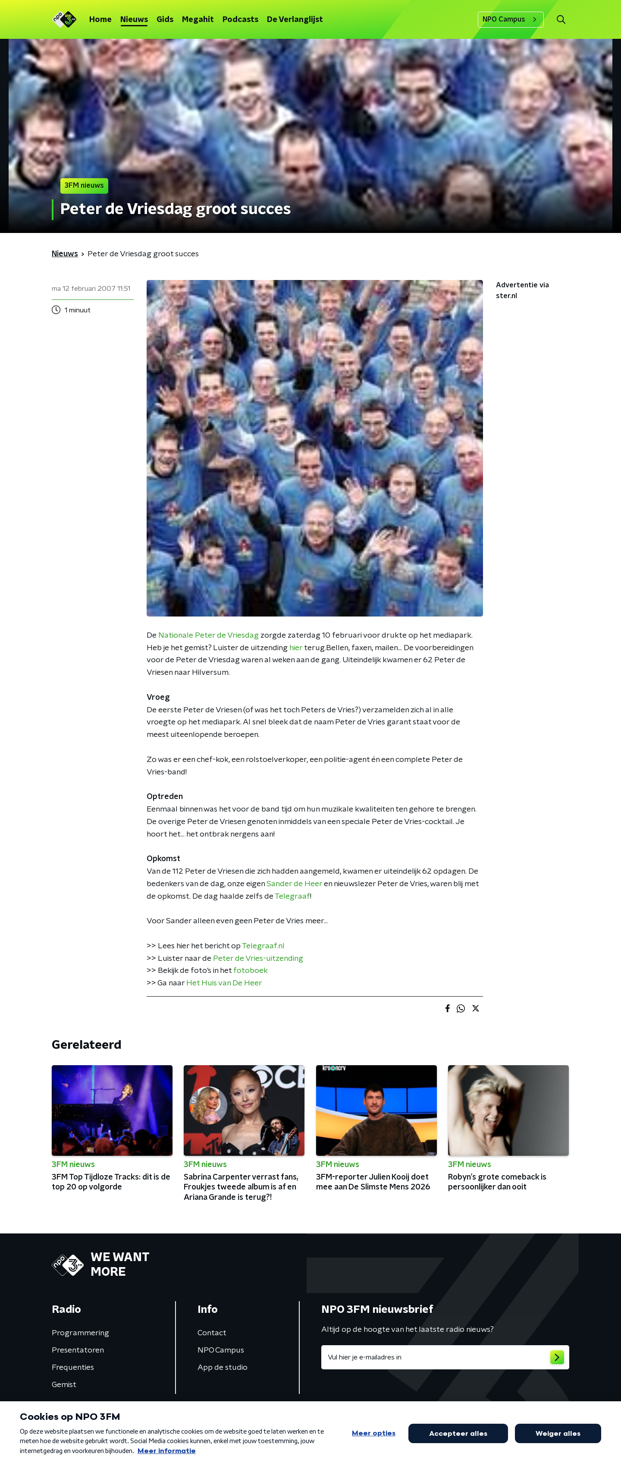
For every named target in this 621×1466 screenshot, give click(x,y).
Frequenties (73, 1368)
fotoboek (250, 971)
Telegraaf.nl (263, 946)
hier (295, 648)
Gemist (64, 1385)
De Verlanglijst (295, 20)
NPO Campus (511, 19)
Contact (212, 1333)
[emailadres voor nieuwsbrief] (445, 1357)
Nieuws (134, 20)
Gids (165, 20)
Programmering (80, 1333)
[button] (560, 20)
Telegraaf (292, 896)
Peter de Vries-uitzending (258, 959)
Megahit (198, 20)
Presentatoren (78, 1350)
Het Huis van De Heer (224, 983)
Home (100, 20)
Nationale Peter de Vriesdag (208, 635)
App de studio (223, 1368)
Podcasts (240, 20)
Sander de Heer (294, 884)
